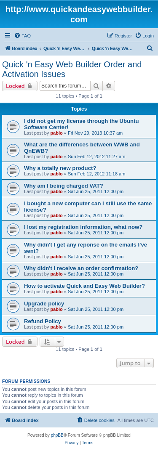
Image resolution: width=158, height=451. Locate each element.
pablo (56, 132)
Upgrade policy (44, 303)
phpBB (57, 435)
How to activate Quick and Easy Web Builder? (84, 286)
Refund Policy (42, 321)
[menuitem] (22, 36)
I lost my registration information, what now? (83, 227)
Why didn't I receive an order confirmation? (81, 268)
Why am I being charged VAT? (63, 186)
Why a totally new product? (60, 168)
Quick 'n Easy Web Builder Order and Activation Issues (72, 69)
